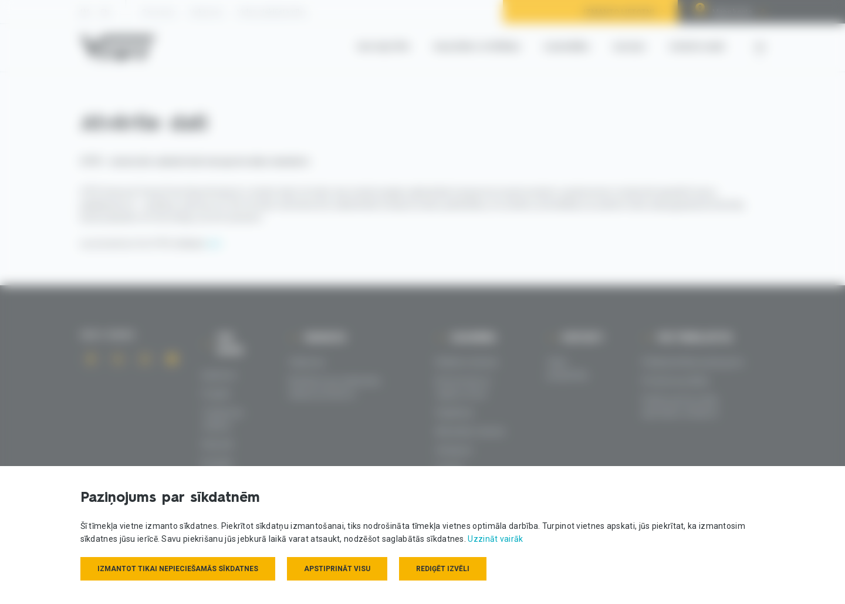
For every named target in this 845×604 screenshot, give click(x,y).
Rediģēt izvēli (442, 569)
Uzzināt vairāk (495, 539)
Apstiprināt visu (337, 569)
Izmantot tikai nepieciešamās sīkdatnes (177, 569)
